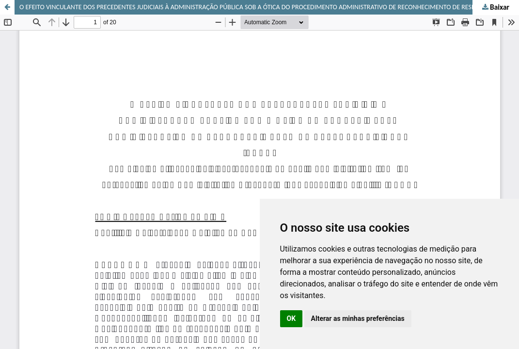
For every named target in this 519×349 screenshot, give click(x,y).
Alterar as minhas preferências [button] (358, 318)
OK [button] (291, 318)
